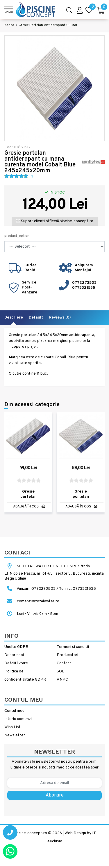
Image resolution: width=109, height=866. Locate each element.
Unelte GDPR (16, 646)
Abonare (55, 795)
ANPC (62, 679)
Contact (64, 663)
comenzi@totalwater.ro (31, 601)
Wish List (12, 727)
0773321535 (83, 287)
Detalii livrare (16, 663)
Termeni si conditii (73, 646)
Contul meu (14, 710)
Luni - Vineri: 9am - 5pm (31, 613)
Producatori (67, 655)
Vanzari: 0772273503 (36, 588)
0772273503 (84, 282)
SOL (60, 671)
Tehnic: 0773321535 (77, 588)
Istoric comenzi (18, 719)
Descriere (13, 317)
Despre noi (14, 655)
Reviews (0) (60, 317)
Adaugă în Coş (29, 506)
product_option (16, 236)
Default (36, 317)
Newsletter (14, 735)
